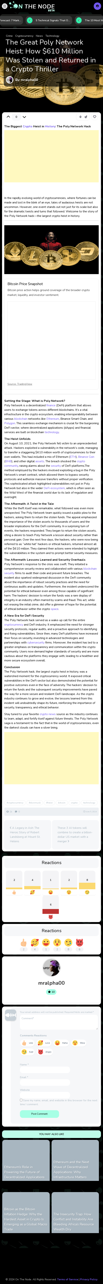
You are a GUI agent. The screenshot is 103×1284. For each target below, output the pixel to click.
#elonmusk (35, 802)
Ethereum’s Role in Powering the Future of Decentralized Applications (24, 1172)
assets (39, 461)
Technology (52, 36)
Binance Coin (86, 457)
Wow (82, 1043)
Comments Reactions (33, 1035)
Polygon (9, 423)
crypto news (48, 714)
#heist (49, 802)
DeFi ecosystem (54, 488)
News (39, 36)
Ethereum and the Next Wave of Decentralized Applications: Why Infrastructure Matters (71, 1169)
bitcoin (61, 802)
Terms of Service (67, 1279)
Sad (31, 1052)
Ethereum (52, 419)
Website (25, 1090)
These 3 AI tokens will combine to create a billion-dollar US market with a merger (75, 834)
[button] (4, 6)
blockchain (20, 419)
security (56, 466)
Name (24, 1064)
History (50, 126)
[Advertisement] (51, 160)
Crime (9, 36)
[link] (94, 116)
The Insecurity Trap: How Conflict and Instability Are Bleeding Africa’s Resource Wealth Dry (73, 1222)
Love (47, 1043)
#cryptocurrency (15, 802)
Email (24, 1077)
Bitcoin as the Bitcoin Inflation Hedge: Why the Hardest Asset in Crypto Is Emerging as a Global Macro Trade (25, 1219)
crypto (74, 802)
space (54, 609)
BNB (8, 461)
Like (31, 1043)
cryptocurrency (13, 625)
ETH (73, 457)
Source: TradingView (19, 384)
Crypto (27, 126)
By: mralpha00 (26, 80)
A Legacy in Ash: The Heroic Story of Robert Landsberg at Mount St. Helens (25, 834)
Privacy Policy (88, 1279)
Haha (65, 1043)
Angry (48, 1052)
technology (52, 432)
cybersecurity (36, 643)
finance (51, 405)
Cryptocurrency (24, 36)
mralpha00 (51, 983)
